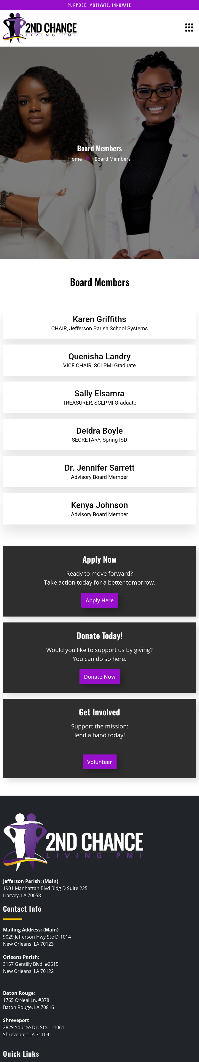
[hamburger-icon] (189, 28)
